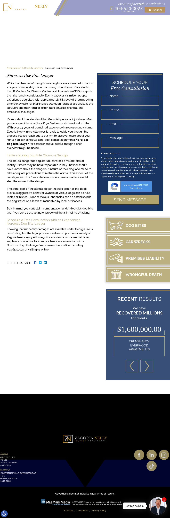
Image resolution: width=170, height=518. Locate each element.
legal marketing (97, 504)
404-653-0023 (129, 9)
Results (108, 20)
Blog (78, 20)
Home (16, 20)
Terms (139, 188)
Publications (92, 20)
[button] (159, 366)
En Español (154, 10)
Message (116, 138)
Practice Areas (46, 20)
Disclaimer (82, 510)
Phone (114, 110)
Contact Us (142, 20)
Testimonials (124, 20)
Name (114, 96)
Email (113, 124)
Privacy (132, 188)
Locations (65, 20)
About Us (28, 20)
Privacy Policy (99, 510)
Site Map (68, 510)
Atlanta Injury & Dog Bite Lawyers (25, 67)
